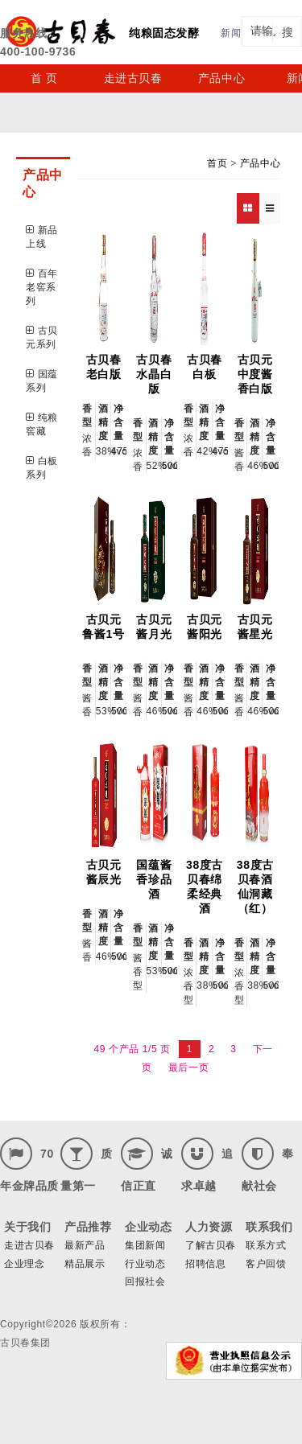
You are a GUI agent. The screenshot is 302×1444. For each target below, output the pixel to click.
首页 (217, 163)
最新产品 (84, 1245)
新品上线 (42, 236)
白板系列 (42, 467)
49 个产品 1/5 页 (132, 1049)
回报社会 (145, 1281)
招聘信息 (205, 1263)
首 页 (44, 78)
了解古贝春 (210, 1245)
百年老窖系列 (42, 287)
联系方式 (266, 1245)
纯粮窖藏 (42, 424)
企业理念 (24, 1263)
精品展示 (84, 1263)
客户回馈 (266, 1263)
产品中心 (221, 78)
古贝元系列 (42, 337)
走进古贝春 (133, 78)
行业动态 (145, 1263)
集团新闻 (145, 1245)
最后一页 (188, 1067)
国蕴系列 (42, 380)
